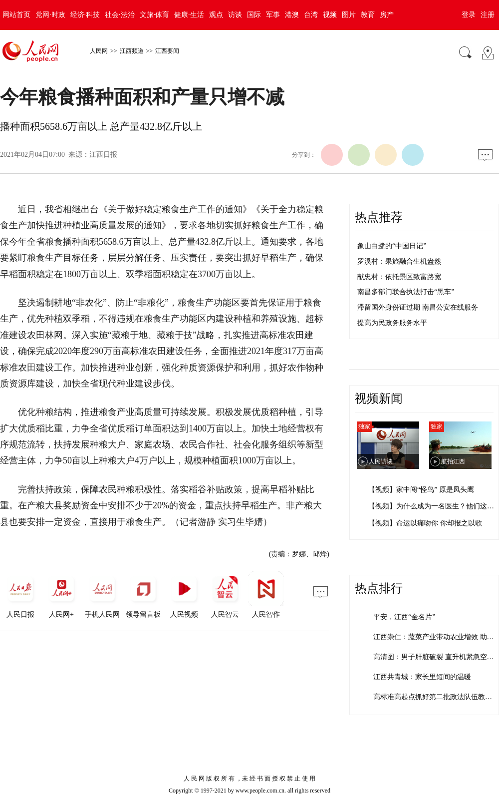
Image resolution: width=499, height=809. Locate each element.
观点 (216, 14)
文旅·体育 (155, 14)
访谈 (235, 14)
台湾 (311, 14)
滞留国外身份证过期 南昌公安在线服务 (417, 307)
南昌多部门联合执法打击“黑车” (405, 292)
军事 (273, 14)
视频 (330, 14)
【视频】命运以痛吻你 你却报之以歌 (425, 523)
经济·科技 (85, 14)
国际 (254, 14)
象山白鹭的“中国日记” (391, 246)
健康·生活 (189, 14)
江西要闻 (167, 50)
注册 (488, 14)
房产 (387, 14)
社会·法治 (120, 14)
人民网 (99, 50)
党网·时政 (50, 14)
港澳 (292, 14)
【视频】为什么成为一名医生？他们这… (431, 506)
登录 (469, 14)
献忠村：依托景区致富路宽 (399, 277)
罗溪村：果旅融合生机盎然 (399, 261)
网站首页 (16, 14)
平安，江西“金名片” (404, 617)
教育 (368, 14)
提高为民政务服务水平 (392, 323)
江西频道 (132, 50)
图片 (349, 14)
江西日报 (103, 154)
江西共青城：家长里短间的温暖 (422, 677)
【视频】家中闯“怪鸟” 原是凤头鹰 (421, 489)
